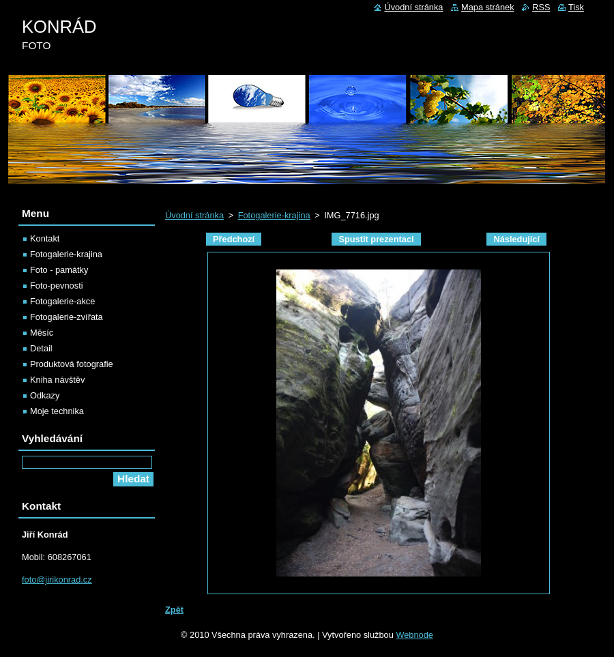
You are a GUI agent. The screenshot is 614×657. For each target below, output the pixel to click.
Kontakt (44, 238)
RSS (541, 7)
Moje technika (57, 411)
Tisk (576, 7)
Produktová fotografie (71, 364)
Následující (516, 239)
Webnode (414, 635)
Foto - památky (59, 270)
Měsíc (41, 332)
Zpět (174, 609)
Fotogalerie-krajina (274, 215)
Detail (41, 348)
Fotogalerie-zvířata (66, 317)
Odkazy (44, 395)
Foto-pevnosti (56, 285)
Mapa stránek (487, 7)
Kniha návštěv (57, 380)
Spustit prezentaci (375, 239)
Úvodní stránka (194, 215)
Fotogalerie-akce (62, 301)
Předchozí (233, 239)
